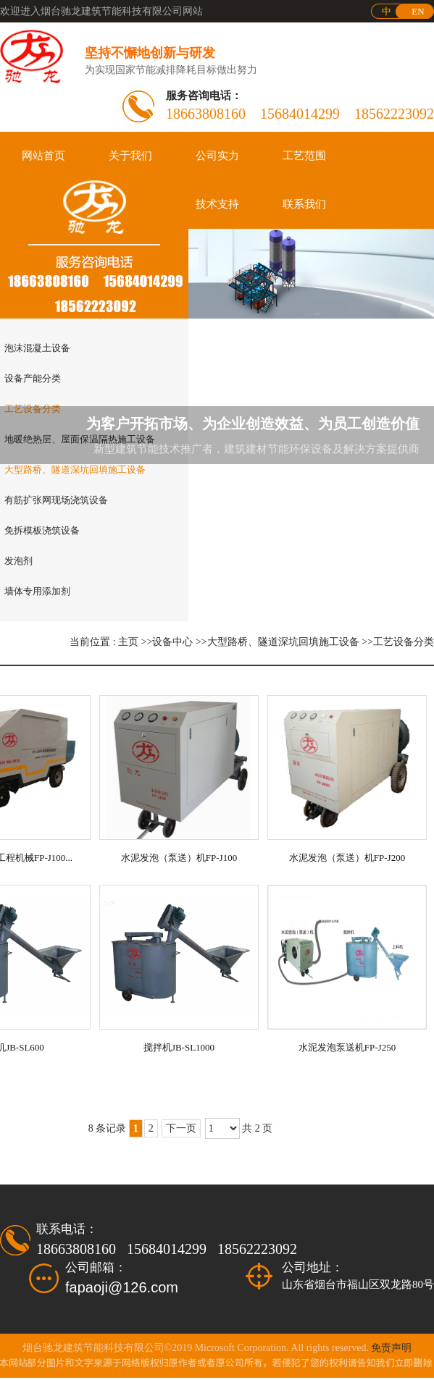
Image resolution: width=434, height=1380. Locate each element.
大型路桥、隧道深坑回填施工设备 (283, 641)
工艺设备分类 (403, 641)
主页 (128, 641)
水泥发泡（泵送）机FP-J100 (179, 857)
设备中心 (172, 641)
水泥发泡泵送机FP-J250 (347, 1047)
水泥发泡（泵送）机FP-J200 (347, 857)
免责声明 (391, 1347)
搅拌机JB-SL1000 (178, 1047)
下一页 (181, 1128)
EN (418, 11)
